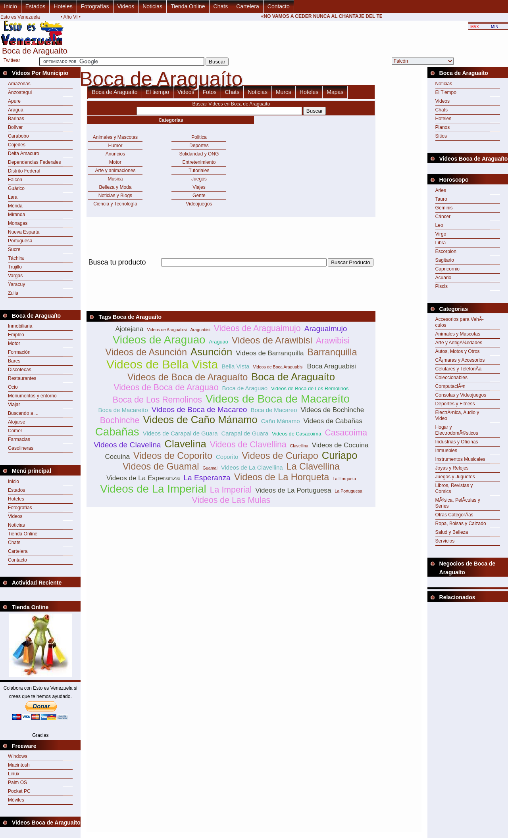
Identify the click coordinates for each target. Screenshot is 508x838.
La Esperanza (206, 478)
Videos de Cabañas (333, 421)
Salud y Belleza (451, 532)
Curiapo (340, 455)
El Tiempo (445, 92)
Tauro (441, 199)
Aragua (15, 110)
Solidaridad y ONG (199, 154)
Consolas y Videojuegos (461, 395)
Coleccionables (451, 377)
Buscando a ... (23, 413)
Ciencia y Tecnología (115, 204)
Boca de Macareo (273, 410)
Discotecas (19, 369)
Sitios (441, 136)
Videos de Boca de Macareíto (278, 399)
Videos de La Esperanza (143, 478)
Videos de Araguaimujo (257, 328)
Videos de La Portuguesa (293, 490)
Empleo (16, 335)
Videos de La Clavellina (252, 467)
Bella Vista (235, 366)
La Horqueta (344, 478)
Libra (440, 242)
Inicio (10, 6)
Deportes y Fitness (455, 404)
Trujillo (15, 267)
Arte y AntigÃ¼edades (459, 342)
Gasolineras (20, 448)
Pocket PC (19, 791)
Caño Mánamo (280, 421)
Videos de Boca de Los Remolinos (309, 388)
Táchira (16, 258)
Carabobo (18, 136)
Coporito (227, 456)
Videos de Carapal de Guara (180, 433)
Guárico (16, 188)
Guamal (210, 468)
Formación (19, 352)
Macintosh (19, 765)
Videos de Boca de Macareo (199, 409)
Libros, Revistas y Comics (454, 488)
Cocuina (117, 456)
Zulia (13, 293)
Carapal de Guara (245, 433)
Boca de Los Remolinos (157, 400)
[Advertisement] (231, 271)
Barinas (16, 118)
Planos (442, 127)
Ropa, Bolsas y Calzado (460, 523)
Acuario (443, 277)
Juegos (199, 179)
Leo (439, 225)
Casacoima (346, 432)
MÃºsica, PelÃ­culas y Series (457, 503)
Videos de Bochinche (332, 410)
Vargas (15, 275)
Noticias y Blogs (115, 195)
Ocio (13, 387)
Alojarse (16, 422)
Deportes (199, 145)
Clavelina (185, 443)
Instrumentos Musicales (460, 459)
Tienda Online (188, 6)
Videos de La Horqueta (281, 477)
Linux (13, 774)
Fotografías (95, 6)
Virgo (440, 234)
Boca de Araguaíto (114, 92)
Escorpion (445, 251)
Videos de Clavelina (127, 445)
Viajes (198, 187)
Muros (283, 92)
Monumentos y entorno (32, 396)
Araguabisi (200, 329)
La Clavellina (312, 466)
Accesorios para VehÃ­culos (459, 322)
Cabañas (117, 432)
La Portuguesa (348, 491)
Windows (17, 756)
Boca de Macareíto (123, 410)
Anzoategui (20, 92)
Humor (115, 145)
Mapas (335, 92)
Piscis (441, 286)
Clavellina (299, 445)
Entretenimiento (199, 162)
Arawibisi (333, 340)
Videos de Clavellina (248, 444)
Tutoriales (199, 170)
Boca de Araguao (245, 388)
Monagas (17, 223)
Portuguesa (20, 241)
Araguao (218, 342)
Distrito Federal (24, 171)
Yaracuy (16, 284)
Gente (199, 195)
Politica (199, 137)
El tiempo (157, 92)
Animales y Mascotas (115, 137)
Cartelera (247, 6)
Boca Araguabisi (331, 366)
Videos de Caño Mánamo (200, 419)
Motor (14, 343)
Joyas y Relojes (452, 468)
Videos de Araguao (159, 340)
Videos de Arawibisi (272, 340)
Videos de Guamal (161, 466)
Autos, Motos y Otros (457, 351)
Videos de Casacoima (296, 434)
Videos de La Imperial (153, 489)
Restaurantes (22, 378)
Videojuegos (199, 204)
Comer (15, 430)
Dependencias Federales (34, 162)
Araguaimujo (325, 328)
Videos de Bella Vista (162, 364)
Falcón (15, 179)
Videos (126, 6)
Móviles (16, 800)
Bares (14, 361)
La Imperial (231, 490)
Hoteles (63, 6)
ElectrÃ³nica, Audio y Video (457, 415)
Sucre (14, 249)
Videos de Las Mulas (231, 500)
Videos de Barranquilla (270, 353)
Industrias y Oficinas (456, 442)
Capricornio (447, 269)
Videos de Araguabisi (167, 329)
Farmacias (19, 439)
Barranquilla (332, 352)
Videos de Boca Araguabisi (278, 366)
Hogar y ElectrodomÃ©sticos (456, 430)
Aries (440, 190)
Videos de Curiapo (280, 456)
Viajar (14, 404)
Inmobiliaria (20, 326)
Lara (12, 197)
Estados (35, 6)
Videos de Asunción (146, 352)
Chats (221, 6)
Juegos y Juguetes (455, 476)
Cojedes (16, 145)
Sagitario (444, 260)
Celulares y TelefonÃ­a (458, 369)
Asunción (211, 351)
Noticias (152, 6)
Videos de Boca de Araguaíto (187, 377)
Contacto (278, 6)
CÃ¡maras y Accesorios (460, 360)
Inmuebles (446, 450)
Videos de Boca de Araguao (166, 387)
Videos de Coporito (172, 456)
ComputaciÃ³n (450, 386)
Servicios (445, 541)
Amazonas (19, 83)
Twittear (12, 60)
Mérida (15, 206)
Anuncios (115, 154)
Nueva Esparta (23, 232)
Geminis (444, 208)
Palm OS (17, 782)
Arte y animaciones (115, 170)
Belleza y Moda (115, 187)
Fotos (210, 92)
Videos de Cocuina (340, 445)
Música (115, 179)
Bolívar (15, 127)
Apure (14, 101)
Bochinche (120, 420)
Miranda (16, 214)
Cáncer (443, 216)
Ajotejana (129, 329)
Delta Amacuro (23, 153)
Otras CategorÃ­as (454, 515)
